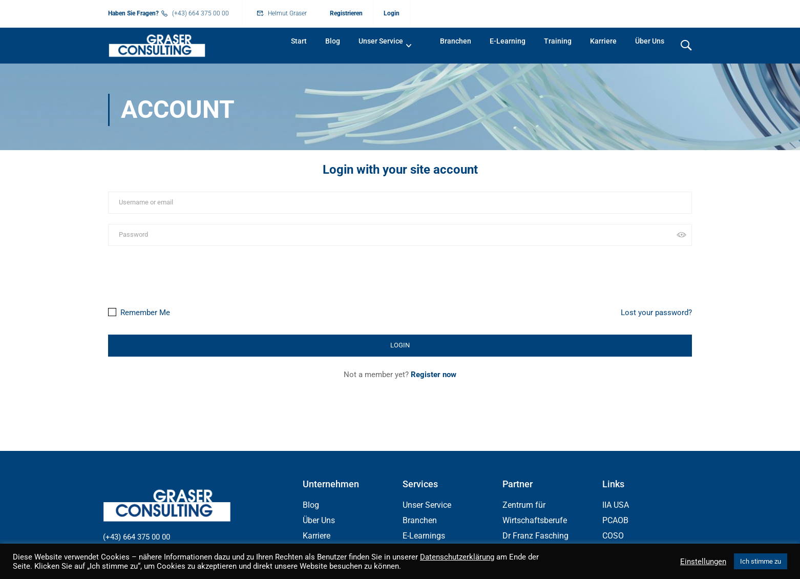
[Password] (400, 235)
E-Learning (507, 41)
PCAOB (615, 521)
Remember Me (139, 313)
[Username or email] (400, 204)
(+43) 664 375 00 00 (200, 13)
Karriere (603, 41)
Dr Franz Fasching (535, 537)
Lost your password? (656, 313)
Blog (332, 41)
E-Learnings (424, 537)
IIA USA (615, 506)
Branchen (455, 41)
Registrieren (346, 13)
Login (391, 13)
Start (299, 41)
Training (558, 41)
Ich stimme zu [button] (760, 561)
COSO (613, 537)
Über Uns (649, 41)
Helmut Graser (287, 13)
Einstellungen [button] (703, 561)
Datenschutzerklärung (457, 557)
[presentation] (178, 275)
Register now (433, 375)
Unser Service (381, 41)
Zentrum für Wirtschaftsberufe (534, 513)
